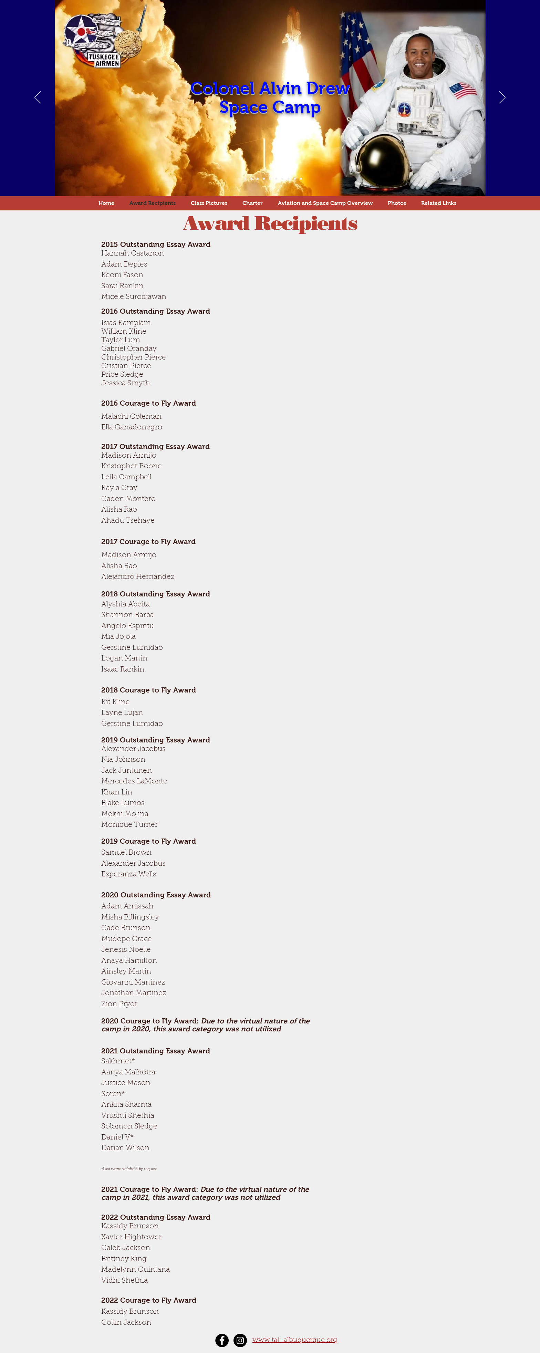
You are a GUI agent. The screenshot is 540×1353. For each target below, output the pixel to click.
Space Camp (270, 106)
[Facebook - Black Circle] (222, 1340)
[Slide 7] (276, 179)
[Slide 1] (239, 179)
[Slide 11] (301, 179)
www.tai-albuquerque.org (294, 1340)
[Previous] (37, 97)
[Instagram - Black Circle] (240, 1340)
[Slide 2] (245, 179)
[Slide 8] (282, 179)
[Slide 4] (258, 179)
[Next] (502, 97)
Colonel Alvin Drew (270, 88)
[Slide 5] (264, 179)
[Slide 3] (251, 179)
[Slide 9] (289, 179)
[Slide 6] (270, 179)
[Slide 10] (295, 179)
